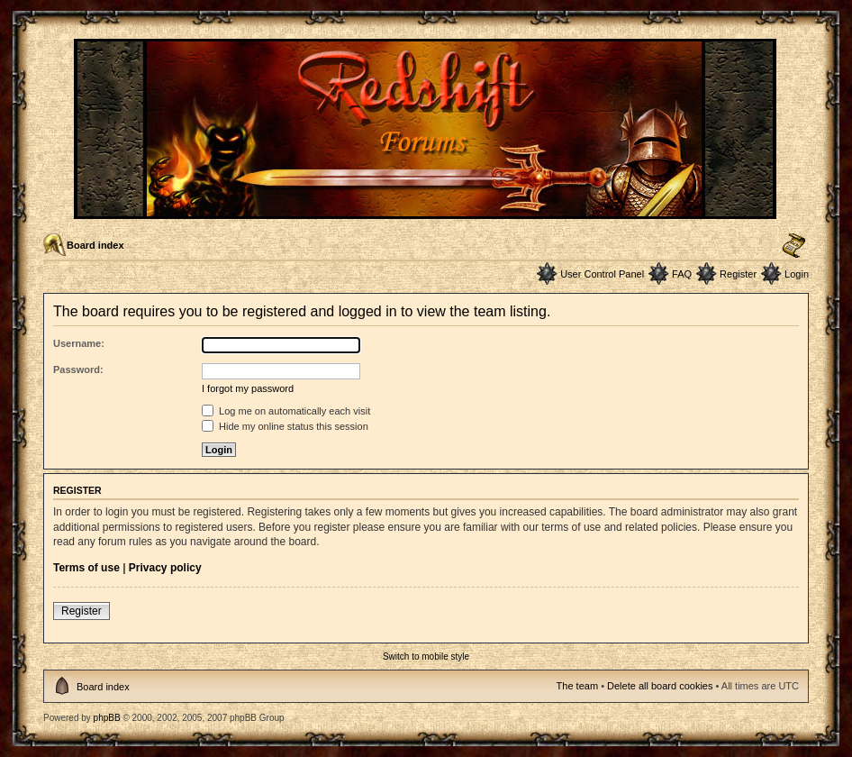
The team (577, 685)
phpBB (107, 718)
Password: (78, 369)
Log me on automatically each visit (286, 411)
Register (738, 274)
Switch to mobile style (426, 656)
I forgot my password (248, 388)
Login (796, 274)
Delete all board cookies (659, 685)
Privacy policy (165, 567)
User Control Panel (602, 274)
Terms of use (86, 567)
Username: (78, 343)
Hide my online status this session (285, 426)
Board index (95, 245)
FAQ (682, 274)
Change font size (794, 246)
